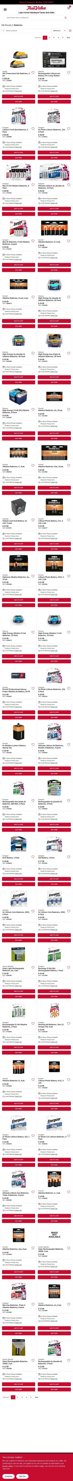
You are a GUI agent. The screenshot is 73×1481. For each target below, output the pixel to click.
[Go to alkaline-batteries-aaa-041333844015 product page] (18, 1252)
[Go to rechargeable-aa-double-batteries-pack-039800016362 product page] (54, 804)
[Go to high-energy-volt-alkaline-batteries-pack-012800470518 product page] (18, 413)
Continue (8, 1476)
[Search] (65, 17)
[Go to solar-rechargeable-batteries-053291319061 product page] (18, 1364)
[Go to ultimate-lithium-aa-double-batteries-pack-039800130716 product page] (54, 189)
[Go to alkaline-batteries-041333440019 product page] (54, 1196)
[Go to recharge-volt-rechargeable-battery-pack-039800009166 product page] (54, 971)
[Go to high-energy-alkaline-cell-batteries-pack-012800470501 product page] (54, 636)
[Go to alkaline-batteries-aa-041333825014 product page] (54, 1308)
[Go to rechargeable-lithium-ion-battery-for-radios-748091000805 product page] (54, 76)
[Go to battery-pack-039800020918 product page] (18, 860)
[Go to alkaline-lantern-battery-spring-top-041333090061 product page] (18, 748)
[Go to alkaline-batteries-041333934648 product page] (18, 469)
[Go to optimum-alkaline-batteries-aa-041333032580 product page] (18, 580)
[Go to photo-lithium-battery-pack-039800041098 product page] (18, 1140)
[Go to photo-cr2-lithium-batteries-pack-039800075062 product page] (54, 1140)
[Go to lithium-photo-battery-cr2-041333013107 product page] (54, 524)
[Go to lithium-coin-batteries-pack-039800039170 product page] (54, 915)
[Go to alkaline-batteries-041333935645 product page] (18, 301)
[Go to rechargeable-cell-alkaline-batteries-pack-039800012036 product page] (18, 1027)
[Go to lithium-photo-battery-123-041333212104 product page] (54, 580)
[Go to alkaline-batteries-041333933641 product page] (54, 245)
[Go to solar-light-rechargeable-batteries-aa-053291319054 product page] (18, 971)
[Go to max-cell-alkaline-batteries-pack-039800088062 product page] (18, 189)
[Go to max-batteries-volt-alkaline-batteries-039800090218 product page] (18, 245)
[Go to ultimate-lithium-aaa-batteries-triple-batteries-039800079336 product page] (18, 1196)
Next (68, 37)
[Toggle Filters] (70, 30)
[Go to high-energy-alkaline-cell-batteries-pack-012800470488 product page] (18, 636)
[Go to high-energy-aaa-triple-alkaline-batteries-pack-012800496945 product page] (54, 357)
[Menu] (5, 9)
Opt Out (22, 1476)
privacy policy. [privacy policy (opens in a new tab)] (7, 1466)
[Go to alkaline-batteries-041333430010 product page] (18, 1083)
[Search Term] (36, 17)
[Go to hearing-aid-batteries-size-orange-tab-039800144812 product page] (54, 1027)
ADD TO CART (18, 96)
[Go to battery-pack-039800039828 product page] (54, 860)
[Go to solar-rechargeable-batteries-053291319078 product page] (54, 1252)
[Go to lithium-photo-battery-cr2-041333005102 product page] (54, 1083)
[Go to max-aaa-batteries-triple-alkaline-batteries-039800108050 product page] (18, 1308)
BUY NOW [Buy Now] (18, 101)
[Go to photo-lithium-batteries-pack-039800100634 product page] (54, 132)
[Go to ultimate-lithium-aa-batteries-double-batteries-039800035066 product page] (54, 748)
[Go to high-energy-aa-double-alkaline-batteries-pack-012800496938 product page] (54, 301)
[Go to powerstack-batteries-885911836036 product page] (18, 76)
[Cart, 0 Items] (68, 8)
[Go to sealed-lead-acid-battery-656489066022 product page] (18, 524)
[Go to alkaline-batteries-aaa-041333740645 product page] (54, 469)
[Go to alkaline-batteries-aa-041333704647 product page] (54, 413)
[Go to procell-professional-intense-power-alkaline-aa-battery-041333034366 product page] (18, 692)
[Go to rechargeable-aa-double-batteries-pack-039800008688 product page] (54, 1364)
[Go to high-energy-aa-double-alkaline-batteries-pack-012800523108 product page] (18, 357)
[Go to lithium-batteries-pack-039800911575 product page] (18, 132)
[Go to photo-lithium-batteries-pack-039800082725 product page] (54, 692)
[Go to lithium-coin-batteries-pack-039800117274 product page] (18, 915)
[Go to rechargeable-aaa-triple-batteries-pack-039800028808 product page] (18, 804)
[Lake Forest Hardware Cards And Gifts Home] (36, 8)
